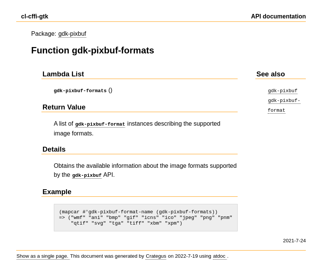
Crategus (156, 257)
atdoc (220, 257)
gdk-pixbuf (72, 33)
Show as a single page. (43, 257)
